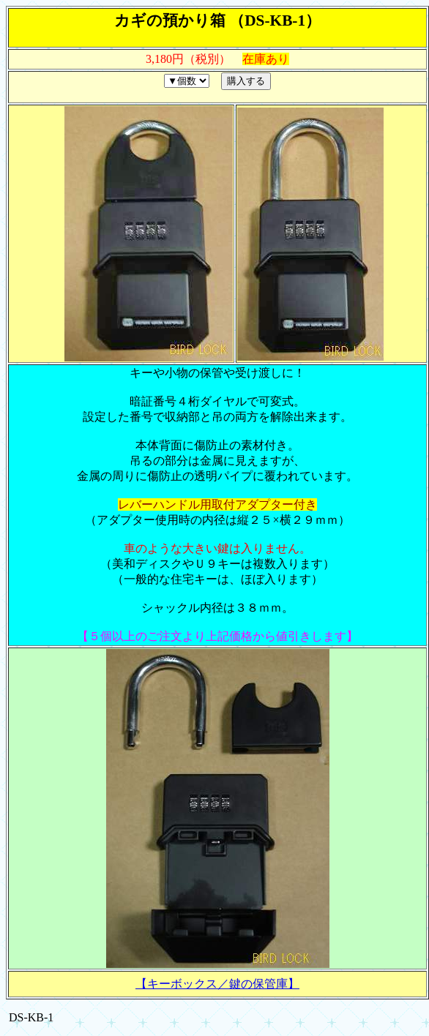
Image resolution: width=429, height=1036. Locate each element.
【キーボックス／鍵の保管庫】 (217, 983)
